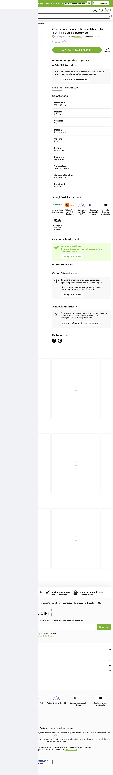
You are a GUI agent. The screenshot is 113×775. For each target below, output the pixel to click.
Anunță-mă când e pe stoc (77, 50)
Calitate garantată (61, 592)
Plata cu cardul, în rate (91, 592)
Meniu (4, 10)
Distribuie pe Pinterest (60, 341)
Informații (57, 88)
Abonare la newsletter (75, 79)
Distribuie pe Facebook (54, 341)
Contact (89, 3)
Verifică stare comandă (75, 4)
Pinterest (10, 684)
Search (109, 16)
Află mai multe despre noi (16, 665)
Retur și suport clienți (14, 660)
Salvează (107, 51)
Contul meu (95, 10)
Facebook (4, 684)
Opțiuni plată (71, 88)
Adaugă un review (72, 257)
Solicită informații (72, 323)
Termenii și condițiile (16, 636)
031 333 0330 (102, 3)
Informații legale (11, 671)
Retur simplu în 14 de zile (29, 592)
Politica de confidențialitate (42, 636)
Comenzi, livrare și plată (15, 650)
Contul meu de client (13, 655)
